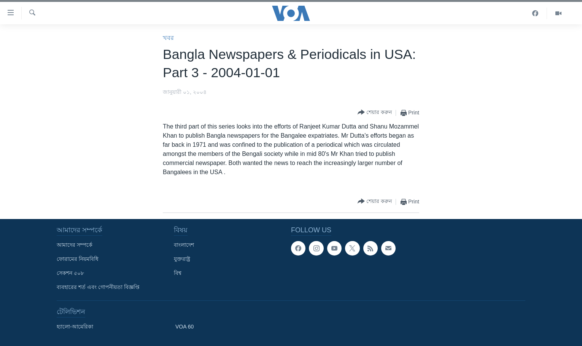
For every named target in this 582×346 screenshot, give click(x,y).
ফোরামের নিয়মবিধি (78, 259)
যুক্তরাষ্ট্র (182, 259)
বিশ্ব (177, 273)
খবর (168, 38)
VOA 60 (184, 327)
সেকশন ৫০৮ (70, 273)
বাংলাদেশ (184, 245)
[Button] (375, 112)
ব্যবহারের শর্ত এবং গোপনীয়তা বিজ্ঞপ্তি (98, 287)
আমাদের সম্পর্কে (74, 245)
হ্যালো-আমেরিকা (75, 327)
